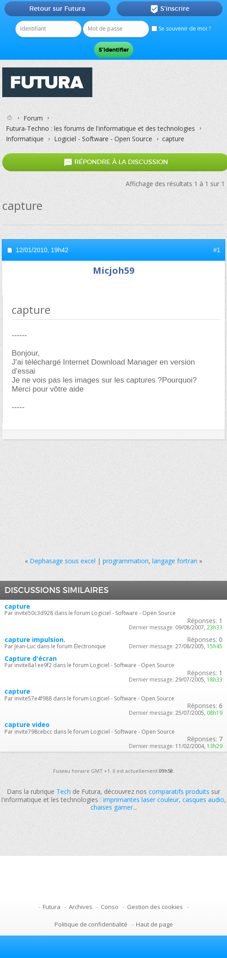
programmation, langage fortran (150, 561)
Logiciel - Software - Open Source (103, 138)
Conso (109, 907)
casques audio (203, 799)
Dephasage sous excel (62, 561)
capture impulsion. (35, 639)
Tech (63, 791)
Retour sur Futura (57, 8)
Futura (51, 907)
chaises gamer (112, 807)
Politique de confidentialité (90, 924)
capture (17, 606)
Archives (80, 907)
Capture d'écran (31, 658)
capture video (27, 724)
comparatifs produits (179, 791)
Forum (33, 118)
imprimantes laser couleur (141, 799)
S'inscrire (169, 8)
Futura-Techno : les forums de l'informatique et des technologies (100, 128)
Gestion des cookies (155, 907)
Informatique (25, 138)
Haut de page (154, 924)
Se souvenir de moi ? (181, 28)
